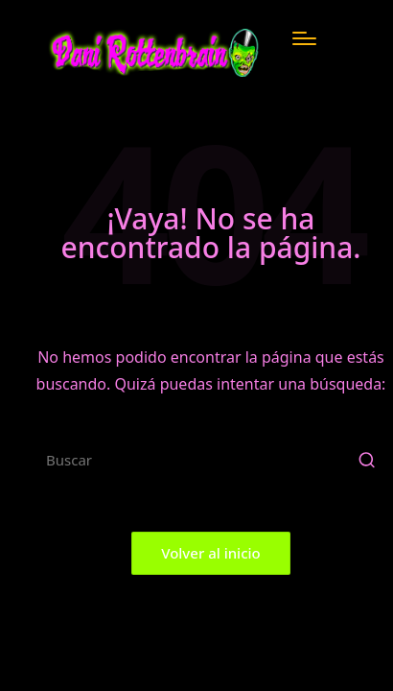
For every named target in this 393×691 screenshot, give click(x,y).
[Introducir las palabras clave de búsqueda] (211, 460)
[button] (367, 460)
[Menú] (304, 38)
